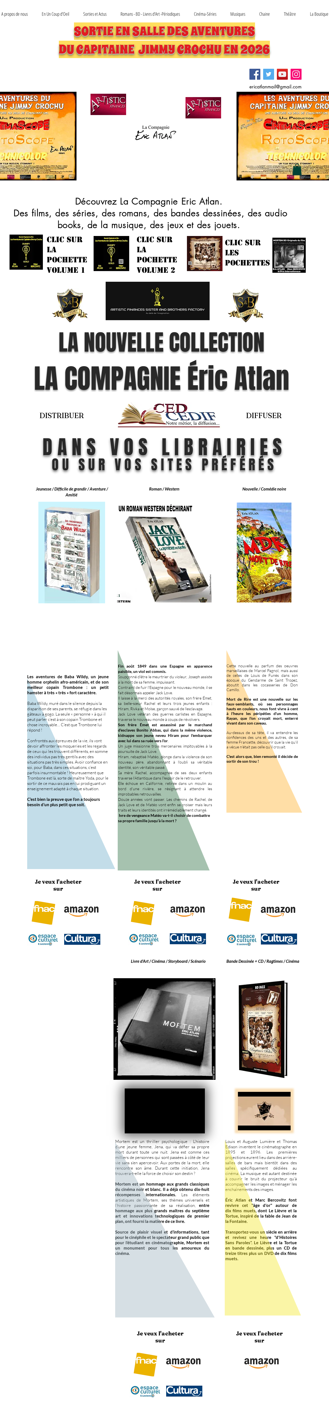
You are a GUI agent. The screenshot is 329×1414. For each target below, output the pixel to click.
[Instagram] (296, 74)
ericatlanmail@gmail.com (275, 87)
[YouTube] (282, 74)
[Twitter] (268, 74)
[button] (94, 14)
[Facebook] (254, 74)
